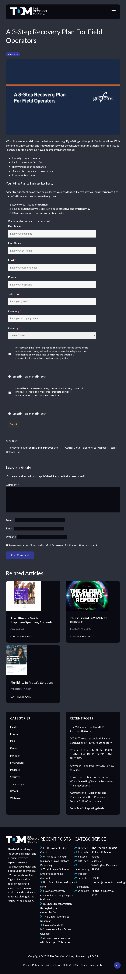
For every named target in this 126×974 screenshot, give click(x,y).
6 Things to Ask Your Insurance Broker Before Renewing (54, 861)
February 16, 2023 (80, 628)
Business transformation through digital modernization (56, 908)
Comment (12, 484)
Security (15, 776)
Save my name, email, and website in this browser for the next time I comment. (53, 545)
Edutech (15, 734)
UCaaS (14, 791)
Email (12, 260)
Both (43, 376)
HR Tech (15, 755)
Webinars (15, 798)
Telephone (29, 376)
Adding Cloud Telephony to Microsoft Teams (91, 447)
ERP (12, 741)
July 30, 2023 (17, 628)
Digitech (15, 727)
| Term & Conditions (51, 965)
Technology (17, 784)
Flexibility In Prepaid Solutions (31, 682)
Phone (12, 277)
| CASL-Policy (79, 965)
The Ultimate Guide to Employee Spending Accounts (31, 620)
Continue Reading (21, 636)
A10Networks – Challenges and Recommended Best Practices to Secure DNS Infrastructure (89, 797)
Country (14, 328)
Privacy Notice (61, 358)
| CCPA (67, 965)
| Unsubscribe (95, 965)
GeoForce (12, 441)
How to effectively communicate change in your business (56, 895)
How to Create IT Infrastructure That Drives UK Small (55, 929)
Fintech (13, 54)
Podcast (15, 769)
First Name (15, 226)
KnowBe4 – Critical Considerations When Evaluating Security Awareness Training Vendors (91, 781)
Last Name (15, 243)
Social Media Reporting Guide (87, 808)
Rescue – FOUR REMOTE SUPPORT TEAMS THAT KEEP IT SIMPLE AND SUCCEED (91, 754)
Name (10, 520)
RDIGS (94, 956)
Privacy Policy (31, 965)
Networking (17, 762)
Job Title (14, 294)
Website (11, 536)
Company (14, 311)
